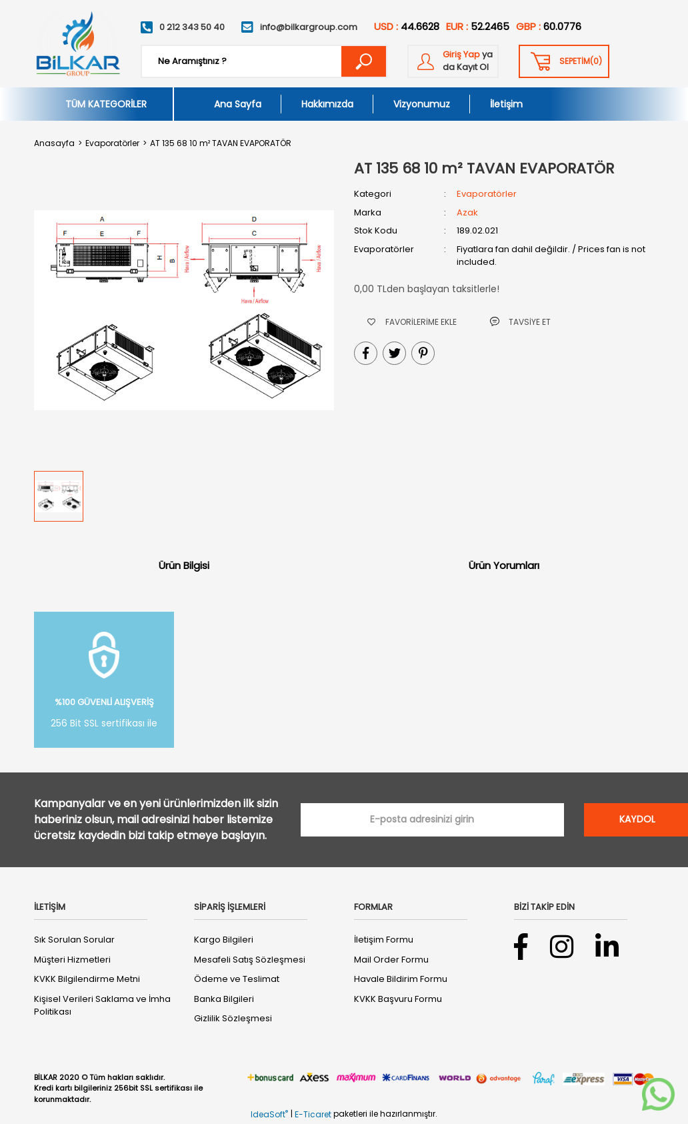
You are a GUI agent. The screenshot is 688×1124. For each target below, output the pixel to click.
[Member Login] (453, 61)
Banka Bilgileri (224, 999)
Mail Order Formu (391, 959)
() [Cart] (580, 61)
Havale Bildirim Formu (400, 979)
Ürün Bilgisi (184, 565)
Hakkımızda (327, 104)
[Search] (264, 61)
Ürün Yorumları (504, 565)
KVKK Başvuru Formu (398, 999)
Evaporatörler (487, 193)
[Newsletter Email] (432, 819)
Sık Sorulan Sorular (74, 939)
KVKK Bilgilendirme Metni (87, 979)
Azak (467, 212)
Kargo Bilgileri (223, 939)
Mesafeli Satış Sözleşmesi (249, 959)
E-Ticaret (313, 1114)
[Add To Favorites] (412, 322)
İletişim (506, 104)
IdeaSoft (269, 1114)
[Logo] (77, 43)
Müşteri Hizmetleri (72, 959)
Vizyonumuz (421, 104)
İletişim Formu (383, 939)
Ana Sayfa (237, 104)
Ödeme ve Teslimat (236, 979)
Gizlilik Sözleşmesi (233, 1018)
